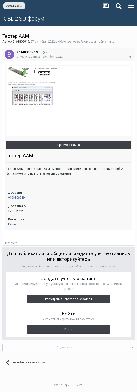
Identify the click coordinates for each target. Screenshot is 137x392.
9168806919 (21, 41)
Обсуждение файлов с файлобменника (86, 41)
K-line (12, 224)
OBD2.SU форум (24, 18)
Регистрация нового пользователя (68, 299)
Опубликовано (40, 56)
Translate (11, 243)
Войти (68, 329)
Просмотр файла (68, 145)
